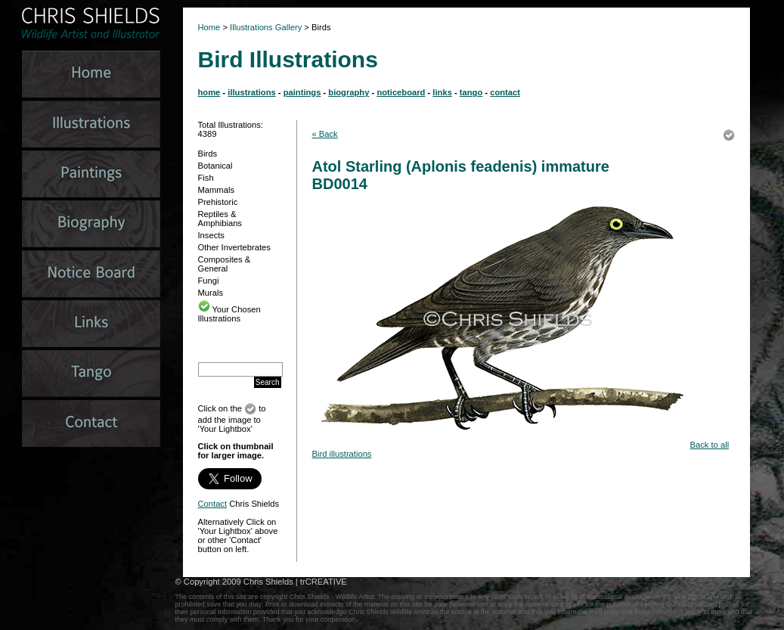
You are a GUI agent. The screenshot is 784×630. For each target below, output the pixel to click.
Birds (208, 153)
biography (348, 92)
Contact (213, 503)
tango (471, 92)
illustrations (251, 92)
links (442, 92)
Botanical (215, 165)
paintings (302, 92)
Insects (211, 235)
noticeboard (401, 92)
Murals (211, 292)
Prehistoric (218, 201)
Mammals (216, 189)
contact (505, 92)
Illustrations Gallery (265, 27)
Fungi (208, 280)
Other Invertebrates (234, 247)
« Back (325, 133)
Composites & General (224, 264)
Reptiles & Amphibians (220, 218)
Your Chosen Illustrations (229, 314)
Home (209, 27)
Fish (206, 177)
